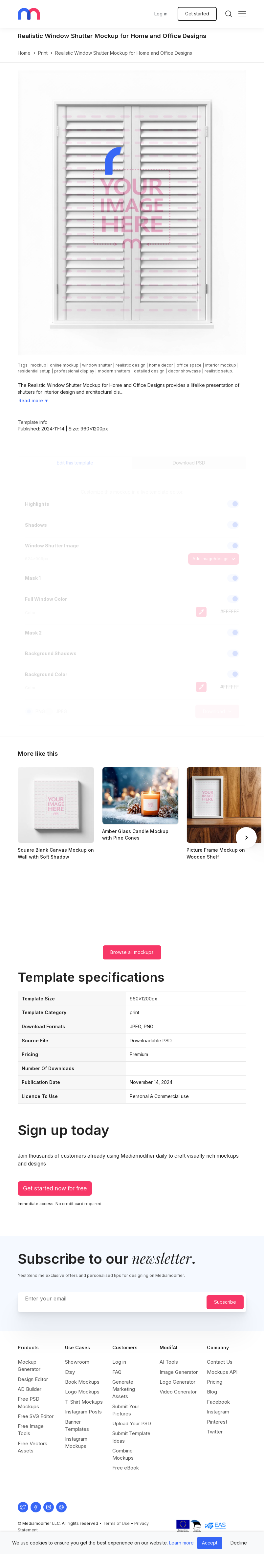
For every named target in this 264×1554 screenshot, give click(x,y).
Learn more (181, 1542)
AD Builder (29, 1389)
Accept (209, 1542)
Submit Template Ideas (131, 1437)
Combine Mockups (123, 1454)
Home (24, 53)
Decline (239, 1542)
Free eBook (125, 1468)
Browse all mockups (132, 952)
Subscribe (225, 1302)
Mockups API (222, 1372)
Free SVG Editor (36, 1416)
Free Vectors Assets (32, 1447)
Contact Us (219, 1362)
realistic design (130, 365)
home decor (161, 365)
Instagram (218, 1412)
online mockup (64, 365)
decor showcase (184, 371)
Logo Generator (177, 1382)
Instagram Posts (83, 1412)
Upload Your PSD (131, 1423)
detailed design (149, 371)
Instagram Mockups (76, 1442)
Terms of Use (116, 1523)
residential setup (34, 371)
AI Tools (169, 1362)
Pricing (214, 1382)
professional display (74, 371)
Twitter (215, 1432)
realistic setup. (219, 371)
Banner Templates (77, 1425)
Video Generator (178, 1392)
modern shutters (114, 371)
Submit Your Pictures (125, 1410)
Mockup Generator (29, 1365)
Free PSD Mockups (28, 1402)
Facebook (218, 1402)
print (43, 53)
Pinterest (217, 1422)
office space (189, 365)
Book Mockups (82, 1382)
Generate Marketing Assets (123, 1389)
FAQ (116, 1372)
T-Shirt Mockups (84, 1402)
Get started (197, 13)
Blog (212, 1392)
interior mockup (220, 365)
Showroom (77, 1362)
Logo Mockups (82, 1392)
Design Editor (33, 1379)
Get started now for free (55, 1188)
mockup (38, 365)
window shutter (97, 365)
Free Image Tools (31, 1429)
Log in (160, 13)
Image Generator (179, 1372)
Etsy (70, 1372)
